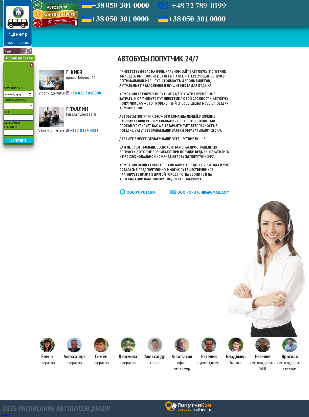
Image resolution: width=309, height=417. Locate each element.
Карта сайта (6, 415)
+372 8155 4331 (82, 130)
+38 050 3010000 (83, 93)
